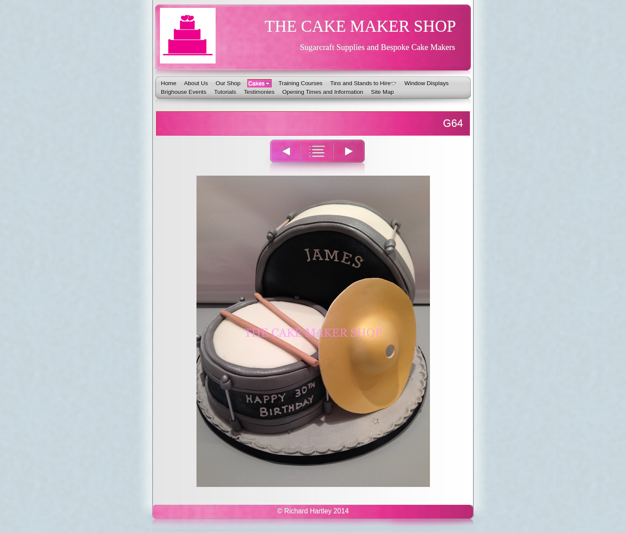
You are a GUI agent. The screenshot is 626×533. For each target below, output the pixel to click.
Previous (280, 157)
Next (354, 157)
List (317, 157)
